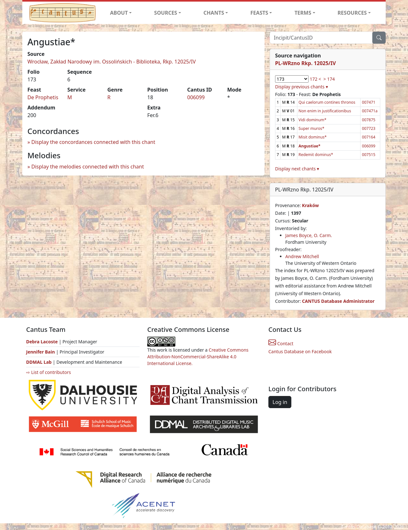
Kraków (310, 205)
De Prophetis (42, 97)
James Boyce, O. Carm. (308, 235)
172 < (315, 79)
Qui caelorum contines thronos (327, 102)
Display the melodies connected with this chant (87, 166)
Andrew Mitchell (302, 256)
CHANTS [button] (213, 12)
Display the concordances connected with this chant (93, 142)
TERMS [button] (303, 12)
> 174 (329, 79)
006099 (196, 97)
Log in (280, 402)
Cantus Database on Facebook (300, 351)
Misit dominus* (313, 137)
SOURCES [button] (165, 12)
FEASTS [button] (259, 12)
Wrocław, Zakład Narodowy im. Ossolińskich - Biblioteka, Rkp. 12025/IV (111, 61)
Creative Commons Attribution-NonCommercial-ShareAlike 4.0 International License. (198, 356)
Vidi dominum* (312, 120)
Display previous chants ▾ (301, 87)
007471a (369, 111)
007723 (368, 128)
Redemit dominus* (316, 154)
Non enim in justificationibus (325, 111)
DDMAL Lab (39, 362)
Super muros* (311, 128)
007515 (368, 154)
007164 (368, 137)
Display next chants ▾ (297, 169)
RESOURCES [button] (352, 12)
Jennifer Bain (41, 352)
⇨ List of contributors (48, 372)
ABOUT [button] (119, 12)
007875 (368, 120)
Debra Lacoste (42, 342)
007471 (368, 102)
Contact (280, 343)
